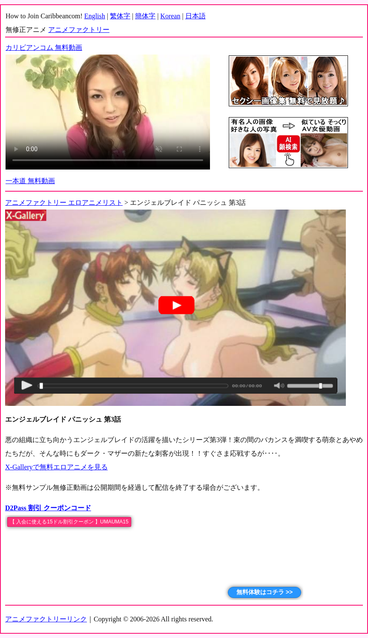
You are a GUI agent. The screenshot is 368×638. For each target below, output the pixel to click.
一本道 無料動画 (30, 180)
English (94, 16)
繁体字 (120, 16)
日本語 (195, 16)
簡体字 (145, 16)
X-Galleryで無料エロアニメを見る (56, 467)
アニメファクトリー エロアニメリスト (64, 202)
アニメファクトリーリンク (46, 619)
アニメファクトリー (78, 29)
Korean (170, 16)
